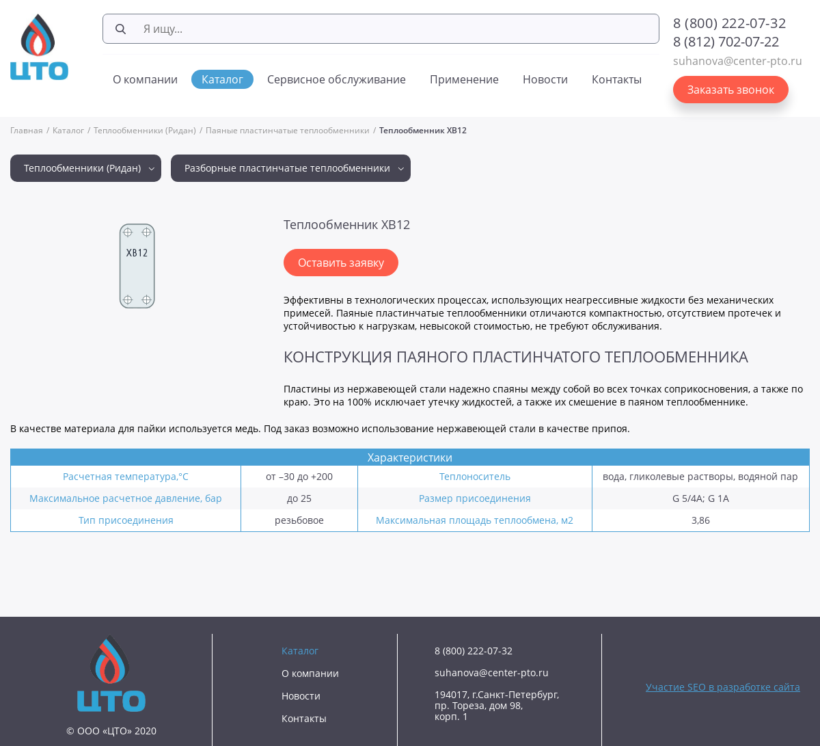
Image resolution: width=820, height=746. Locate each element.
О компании (145, 79)
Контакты (617, 79)
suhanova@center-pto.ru (737, 60)
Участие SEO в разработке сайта (723, 686)
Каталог (222, 79)
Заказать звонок (730, 89)
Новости (545, 79)
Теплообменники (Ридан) (145, 130)
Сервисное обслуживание (336, 79)
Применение (464, 79)
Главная (26, 130)
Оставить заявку (341, 262)
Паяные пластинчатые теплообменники (288, 130)
